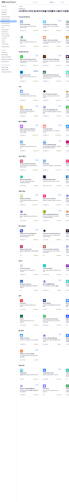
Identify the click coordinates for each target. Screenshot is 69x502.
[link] (8, 6)
